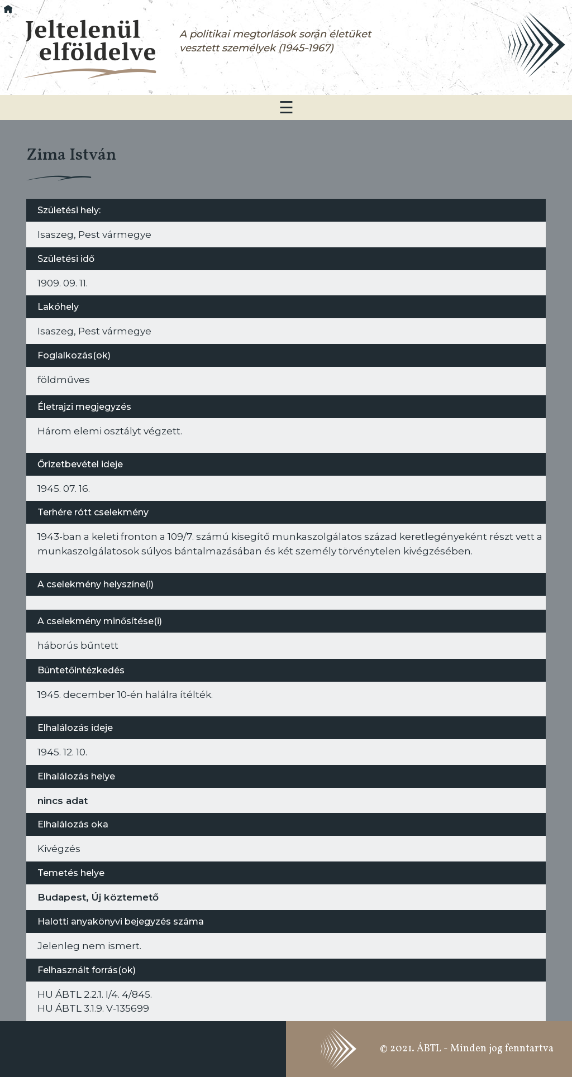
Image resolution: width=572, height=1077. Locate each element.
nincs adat (62, 800)
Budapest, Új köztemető (98, 897)
